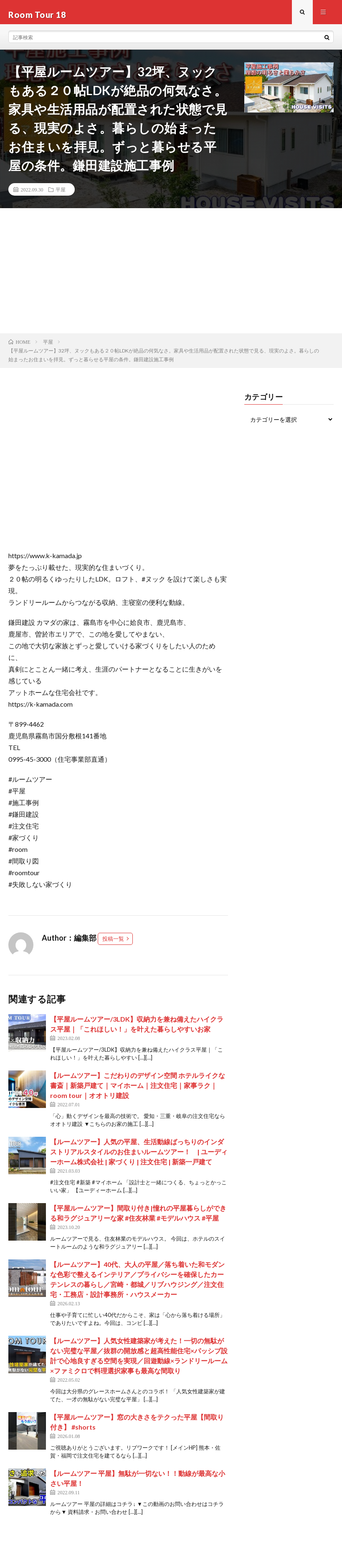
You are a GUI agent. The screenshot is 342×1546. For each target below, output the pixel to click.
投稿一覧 (113, 943)
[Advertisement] (171, 275)
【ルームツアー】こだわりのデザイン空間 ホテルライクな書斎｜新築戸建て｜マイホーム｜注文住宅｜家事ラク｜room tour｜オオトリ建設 (137, 1090)
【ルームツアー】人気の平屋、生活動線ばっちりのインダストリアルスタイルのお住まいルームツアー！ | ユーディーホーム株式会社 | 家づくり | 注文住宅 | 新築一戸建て (139, 1156)
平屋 (61, 194)
